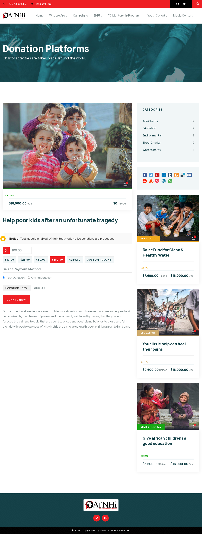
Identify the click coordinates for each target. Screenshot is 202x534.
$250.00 (75, 259)
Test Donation (15, 278)
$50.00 (41, 259)
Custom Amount (99, 259)
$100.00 (57, 259)
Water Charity (152, 150)
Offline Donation (41, 278)
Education (149, 128)
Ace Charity (150, 121)
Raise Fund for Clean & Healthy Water (163, 252)
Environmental (152, 135)
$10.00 (9, 259)
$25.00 (25, 259)
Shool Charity (152, 143)
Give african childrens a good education (164, 441)
